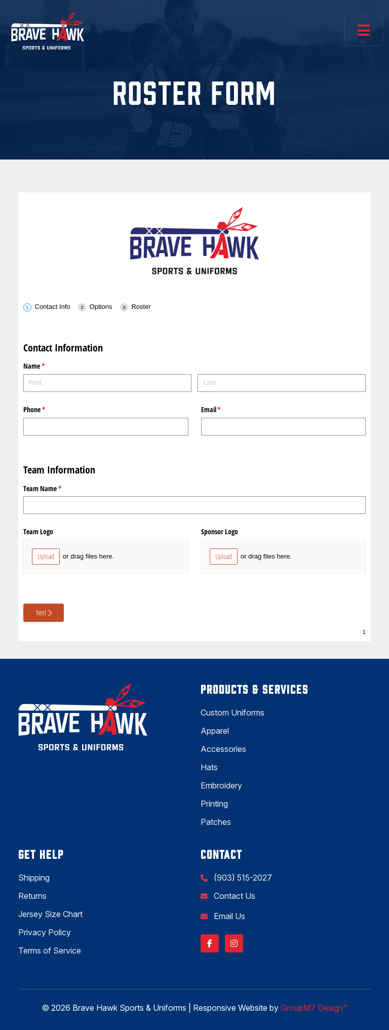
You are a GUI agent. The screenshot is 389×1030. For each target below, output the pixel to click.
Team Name (54, 489)
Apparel (215, 731)
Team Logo (38, 531)
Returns (32, 896)
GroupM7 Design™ (314, 1008)
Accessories (223, 749)
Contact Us (233, 896)
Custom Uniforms (232, 712)
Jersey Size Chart (50, 914)
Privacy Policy (44, 932)
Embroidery (221, 785)
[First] (107, 383)
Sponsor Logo (219, 531)
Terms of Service (49, 950)
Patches (216, 822)
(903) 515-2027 (242, 878)
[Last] (282, 383)
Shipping (34, 878)
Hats (209, 767)
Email (223, 410)
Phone (46, 410)
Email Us (228, 916)
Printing (214, 804)
